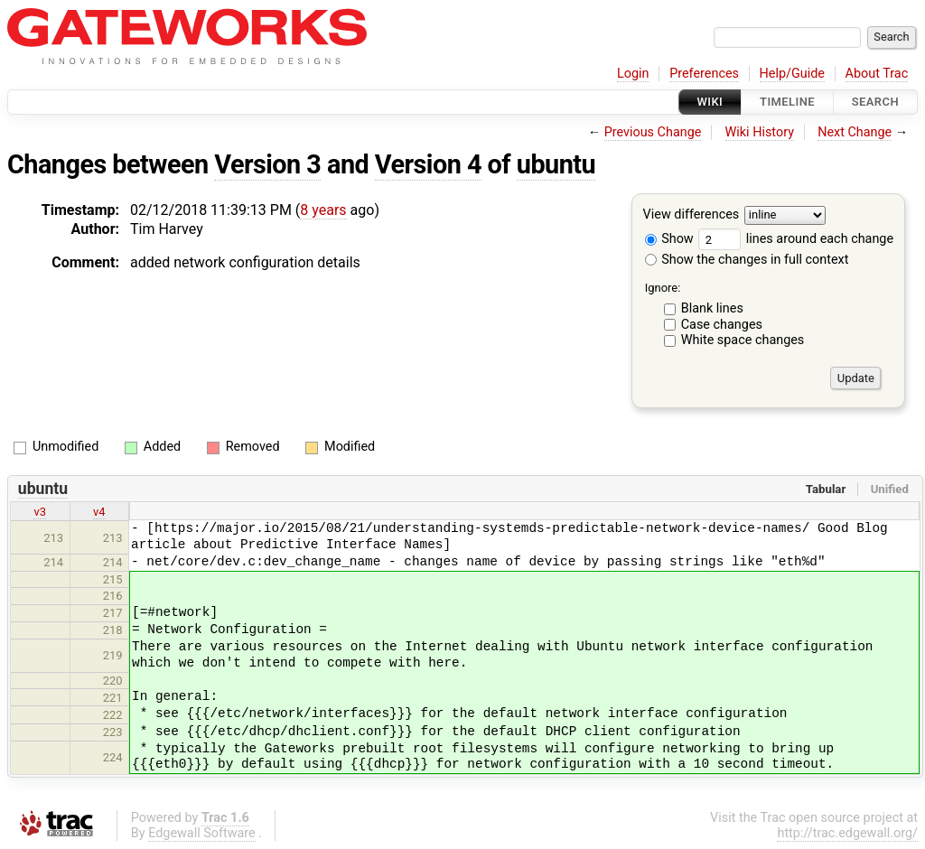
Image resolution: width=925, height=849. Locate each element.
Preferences (704, 73)
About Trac (877, 73)
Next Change (855, 132)
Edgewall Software (202, 833)
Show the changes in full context (747, 259)
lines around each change (795, 239)
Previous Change (653, 132)
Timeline (787, 101)
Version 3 (267, 164)
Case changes (721, 324)
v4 (99, 511)
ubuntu (556, 164)
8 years (323, 210)
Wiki (710, 101)
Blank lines (712, 308)
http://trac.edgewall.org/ (847, 833)
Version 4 (428, 164)
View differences (691, 215)
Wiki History (759, 132)
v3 (39, 511)
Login (633, 73)
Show (669, 239)
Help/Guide (792, 73)
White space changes (743, 340)
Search (875, 101)
